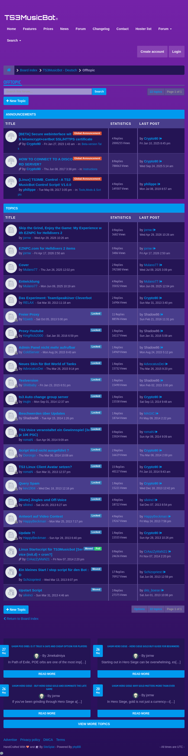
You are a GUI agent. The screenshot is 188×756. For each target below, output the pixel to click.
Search (14, 40)
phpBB (77, 747)
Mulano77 (30, 269)
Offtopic (12, 82)
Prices (48, 29)
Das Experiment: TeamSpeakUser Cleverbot (55, 298)
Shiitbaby (30, 385)
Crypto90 (34, 144)
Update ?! (27, 533)
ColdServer (31, 352)
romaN (28, 440)
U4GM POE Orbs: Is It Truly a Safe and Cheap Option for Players (49, 646)
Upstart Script (30, 590)
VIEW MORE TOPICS (94, 724)
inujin (27, 401)
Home (11, 29)
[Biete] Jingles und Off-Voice (42, 500)
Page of (174, 91)
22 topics (156, 91)
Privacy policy (30, 740)
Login (176, 51)
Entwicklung (29, 281)
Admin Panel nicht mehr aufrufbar (47, 347)
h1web (28, 319)
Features (29, 29)
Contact (123, 29)
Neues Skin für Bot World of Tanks (47, 364)
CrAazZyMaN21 (38, 559)
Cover (24, 265)
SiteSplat (49, 747)
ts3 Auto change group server (43, 397)
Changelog (101, 29)
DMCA (48, 740)
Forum (81, 29)
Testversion (28, 380)
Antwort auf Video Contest (41, 516)
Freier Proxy (29, 314)
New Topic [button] (16, 101)
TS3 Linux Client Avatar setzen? (45, 467)
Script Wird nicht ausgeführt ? (44, 450)
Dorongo (29, 455)
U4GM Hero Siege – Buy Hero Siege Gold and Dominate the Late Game (49, 687)
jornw (27, 238)
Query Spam (29, 483)
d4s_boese (152, 590)
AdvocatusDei (33, 368)
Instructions (90, 169)
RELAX (28, 302)
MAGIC (149, 413)
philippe (29, 189)
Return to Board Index (21, 619)
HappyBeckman (34, 521)
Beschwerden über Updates (42, 413)
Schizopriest (32, 579)
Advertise (10, 740)
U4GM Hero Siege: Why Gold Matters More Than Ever (143, 685)
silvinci (28, 505)
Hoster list (143, 29)
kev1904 (29, 488)
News (64, 29)
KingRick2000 (33, 335)
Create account (152, 51)
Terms (60, 740)
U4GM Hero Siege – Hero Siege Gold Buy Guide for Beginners (143, 646)
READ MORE (47, 674)
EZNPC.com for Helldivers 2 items (47, 248)
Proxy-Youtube (31, 331)
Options (139, 609)
